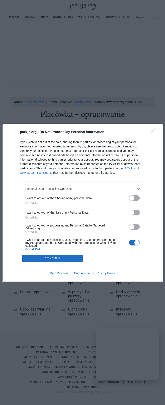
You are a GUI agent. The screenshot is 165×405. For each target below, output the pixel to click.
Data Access (82, 273)
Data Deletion (59, 273)
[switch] (134, 198)
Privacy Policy (106, 273)
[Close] (155, 132)
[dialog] (82, 202)
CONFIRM (52, 258)
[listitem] (82, 189)
